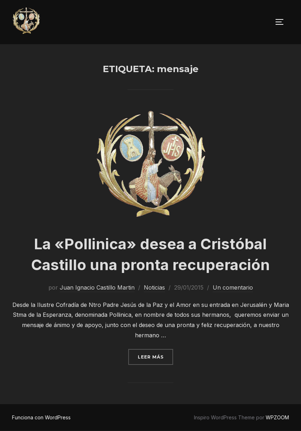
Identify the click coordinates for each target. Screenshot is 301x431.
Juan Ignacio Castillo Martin (97, 287)
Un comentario (233, 287)
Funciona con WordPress (41, 417)
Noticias (154, 287)
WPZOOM (277, 417)
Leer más (155, 356)
